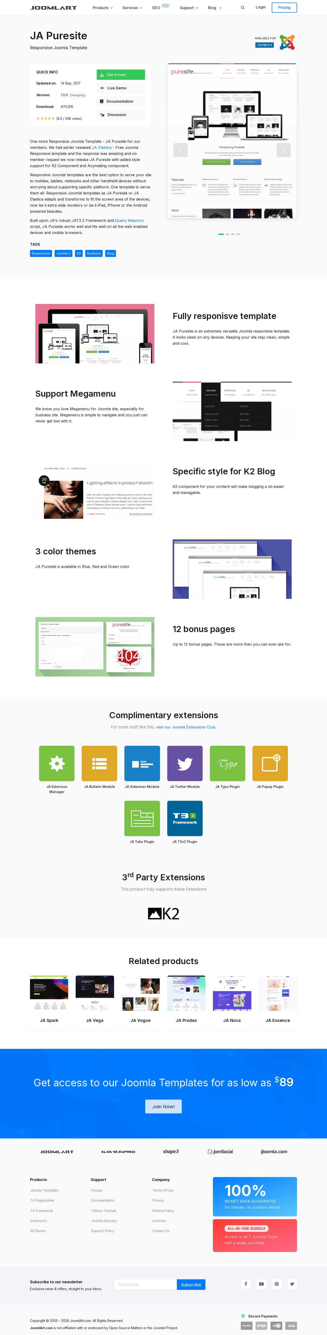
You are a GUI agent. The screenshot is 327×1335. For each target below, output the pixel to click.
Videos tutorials (103, 1203)
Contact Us (160, 1223)
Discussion (115, 114)
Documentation (118, 101)
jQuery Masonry (129, 220)
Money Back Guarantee (255, 1188)
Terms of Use (163, 1182)
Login (261, 7)
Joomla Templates (44, 1182)
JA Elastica (101, 147)
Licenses (159, 1213)
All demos (38, 1223)
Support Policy (102, 1223)
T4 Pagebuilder (42, 1192)
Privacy (158, 1192)
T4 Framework (41, 1203)
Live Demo (115, 88)
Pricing (284, 7)
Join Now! (163, 1098)
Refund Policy (163, 1203)
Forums (96, 1182)
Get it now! (115, 74)
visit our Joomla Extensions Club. (186, 726)
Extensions (38, 1213)
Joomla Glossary (104, 1213)
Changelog (77, 95)
